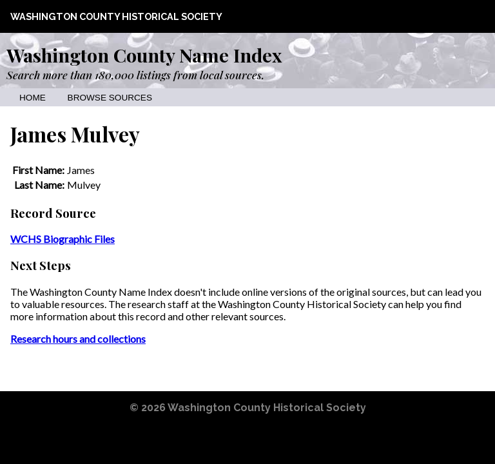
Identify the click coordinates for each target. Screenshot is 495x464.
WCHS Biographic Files (62, 239)
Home (32, 97)
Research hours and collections (78, 339)
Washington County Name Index (144, 55)
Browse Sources (110, 97)
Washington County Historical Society (116, 16)
